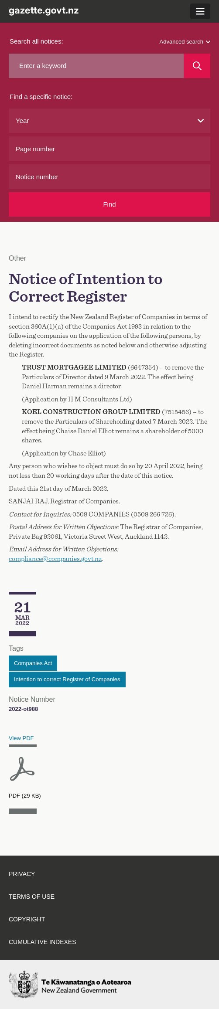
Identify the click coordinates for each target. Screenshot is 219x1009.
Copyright (27, 919)
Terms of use (32, 896)
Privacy (22, 873)
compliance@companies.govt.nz (55, 558)
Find (109, 204)
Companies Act (33, 663)
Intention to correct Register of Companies (67, 679)
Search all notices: (36, 41)
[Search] (197, 66)
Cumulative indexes (42, 941)
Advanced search (185, 41)
